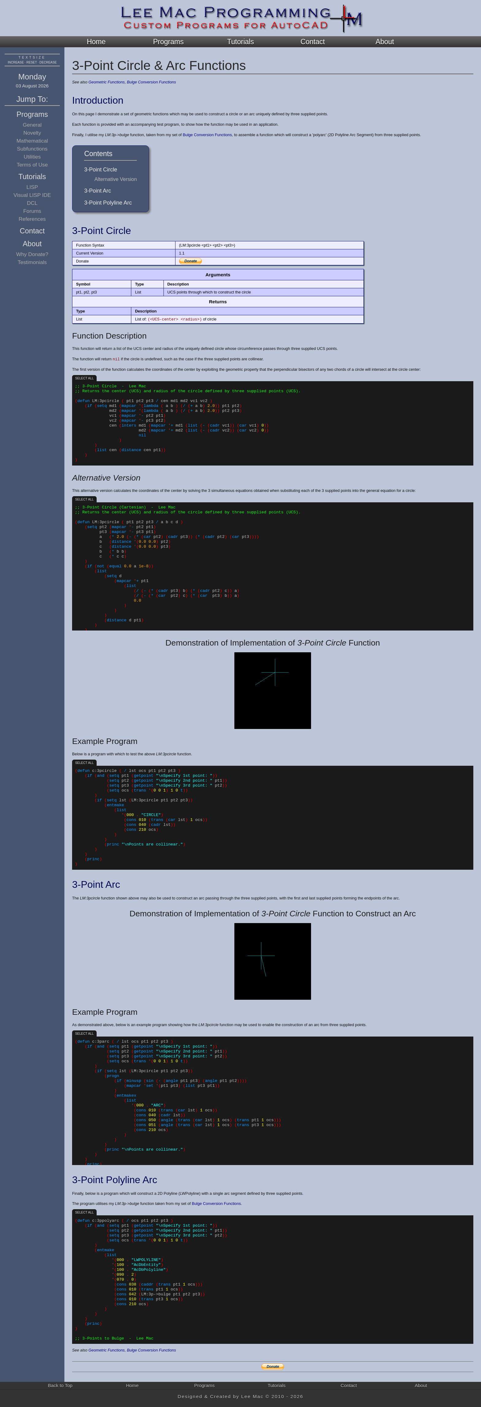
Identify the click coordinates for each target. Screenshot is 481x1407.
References (32, 219)
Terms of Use (32, 165)
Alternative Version (115, 179)
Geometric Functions (106, 82)
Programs (168, 42)
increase (16, 62)
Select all (84, 378)
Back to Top (60, 1385)
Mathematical (32, 141)
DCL (32, 203)
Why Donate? (32, 254)
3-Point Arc (97, 191)
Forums (32, 211)
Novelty (32, 133)
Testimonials (32, 262)
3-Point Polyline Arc (108, 203)
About (384, 42)
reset (31, 62)
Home (96, 42)
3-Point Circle (100, 170)
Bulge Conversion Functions (151, 82)
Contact (313, 42)
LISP (32, 187)
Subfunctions (32, 149)
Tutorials (240, 42)
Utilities (32, 157)
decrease (48, 62)
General (32, 125)
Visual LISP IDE (32, 195)
